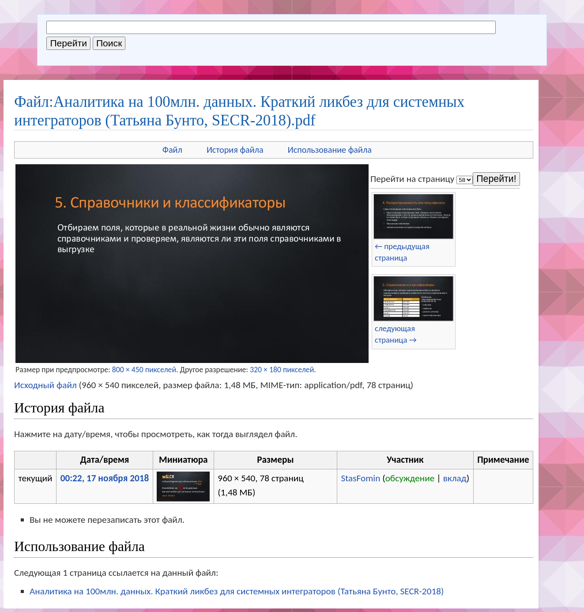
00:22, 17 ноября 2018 (104, 478)
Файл (172, 149)
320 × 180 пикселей (282, 369)
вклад (455, 478)
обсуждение (410, 478)
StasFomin (360, 478)
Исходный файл (45, 385)
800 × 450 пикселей (144, 369)
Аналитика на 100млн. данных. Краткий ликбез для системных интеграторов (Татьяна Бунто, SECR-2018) (237, 591)
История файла (235, 149)
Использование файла (330, 149)
